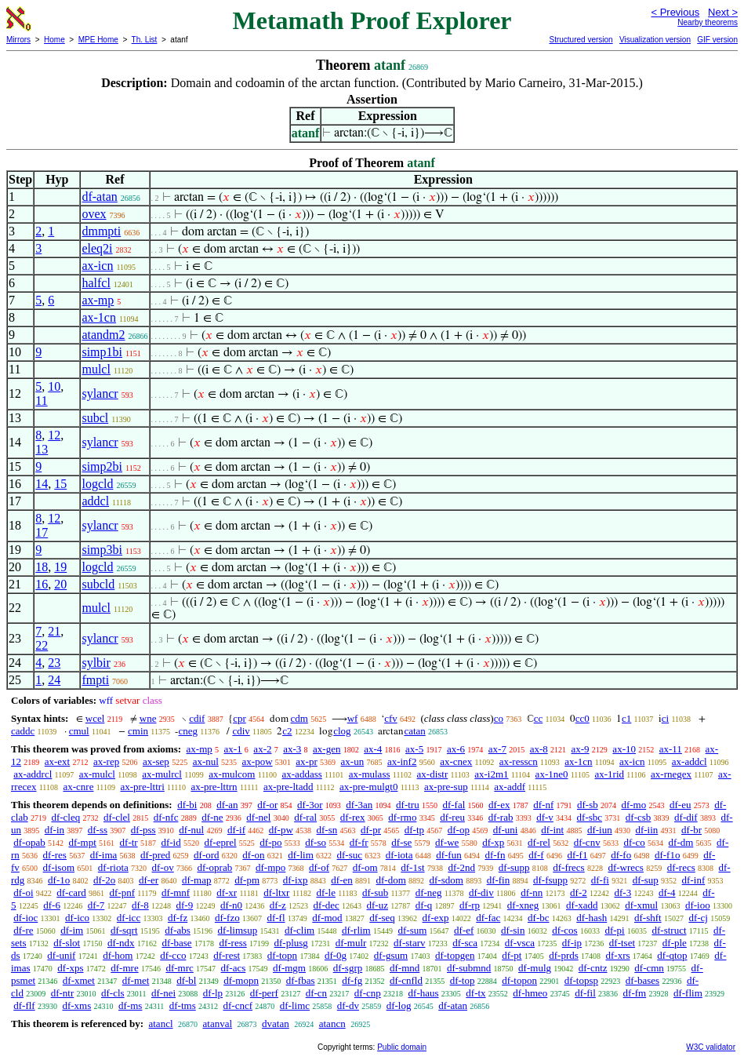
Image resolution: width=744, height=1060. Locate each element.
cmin (138, 731)
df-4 (667, 892)
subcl (95, 417)
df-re (23, 930)
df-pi (614, 930)
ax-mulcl (97, 774)
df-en (341, 880)
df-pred (155, 855)
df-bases (642, 980)
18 (41, 567)
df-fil (585, 993)
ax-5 (414, 749)
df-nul (191, 830)
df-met (136, 980)
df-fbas (300, 980)
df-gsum (391, 955)
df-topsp (581, 980)
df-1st (412, 867)
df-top (462, 980)
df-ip (572, 943)
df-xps (70, 968)
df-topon (519, 980)
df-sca (464, 943)
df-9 (185, 905)
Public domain (401, 1047)
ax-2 (262, 749)
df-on (253, 855)
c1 (626, 718)
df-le (326, 892)
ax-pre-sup (446, 786)
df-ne (212, 817)
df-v (544, 817)
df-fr (359, 842)
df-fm (635, 993)
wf (352, 718)
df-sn (327, 830)
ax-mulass (369, 774)
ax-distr (432, 774)
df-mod (327, 917)
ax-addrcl (32, 774)
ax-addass (302, 774)
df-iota (399, 855)
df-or (267, 804)
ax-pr (306, 761)
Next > (723, 12)
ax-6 (456, 749)
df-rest (226, 955)
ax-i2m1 (491, 774)
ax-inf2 (402, 761)
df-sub (375, 892)
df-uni (505, 830)
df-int (552, 830)
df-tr (129, 842)
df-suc (350, 855)
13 (41, 449)
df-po (270, 842)
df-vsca (520, 943)
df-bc (538, 917)
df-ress (232, 943)
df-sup (646, 880)
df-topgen (455, 955)
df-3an (359, 804)
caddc (22, 731)
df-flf (23, 1005)
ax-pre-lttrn (214, 786)
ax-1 (233, 749)
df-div (481, 892)
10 (54, 386)
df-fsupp (550, 880)
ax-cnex (456, 761)
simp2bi (102, 466)
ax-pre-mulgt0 (368, 786)
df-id (170, 842)
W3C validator (710, 1047)
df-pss (143, 830)
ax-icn (97, 265)
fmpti (95, 680)
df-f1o (667, 855)
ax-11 (670, 749)
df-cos (565, 930)
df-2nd (461, 867)
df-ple (674, 943)
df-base (176, 943)
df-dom (391, 880)
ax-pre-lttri (142, 786)
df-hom (117, 955)
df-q (424, 905)
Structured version (580, 39)
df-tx (475, 993)
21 (54, 631)
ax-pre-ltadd (288, 786)
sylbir (96, 662)
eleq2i (97, 248)
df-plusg (291, 943)
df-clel (116, 817)
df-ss (97, 830)
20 (60, 584)
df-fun (449, 855)
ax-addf (509, 786)
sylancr (100, 393)
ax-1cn (99, 317)
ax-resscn (518, 761)
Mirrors (18, 39)
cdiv (240, 731)
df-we (447, 842)
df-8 (140, 905)
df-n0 (231, 905)
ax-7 (497, 749)
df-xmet (79, 980)
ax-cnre (78, 786)
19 (60, 567)
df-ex (499, 804)
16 (41, 584)
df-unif (61, 955)
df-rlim (356, 930)
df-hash (591, 917)
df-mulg (534, 968)
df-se (401, 842)
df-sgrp (348, 968)
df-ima (104, 855)
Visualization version (655, 39)
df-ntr (62, 993)
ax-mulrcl (162, 774)
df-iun (599, 830)
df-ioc (25, 917)
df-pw (281, 830)
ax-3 (292, 749)
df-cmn (649, 968)
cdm (299, 718)
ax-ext (57, 761)
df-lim (301, 855)
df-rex (352, 817)
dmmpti (101, 231)
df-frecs (568, 867)
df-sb (587, 804)
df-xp (493, 842)
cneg (188, 731)
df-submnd (469, 968)
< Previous (675, 12)
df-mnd (404, 968)
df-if (236, 830)
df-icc (128, 917)
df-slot (66, 943)
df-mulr (351, 943)
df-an (227, 804)
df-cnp (367, 993)
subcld (98, 584)
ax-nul (206, 761)
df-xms (76, 1005)
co (498, 718)
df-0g (336, 955)
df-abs (178, 930)
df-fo (621, 855)
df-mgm (289, 968)
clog (341, 731)
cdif (197, 718)
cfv (390, 718)
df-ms (130, 1005)
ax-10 (624, 749)
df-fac (488, 917)
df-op (459, 830)
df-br (691, 830)
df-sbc (590, 817)
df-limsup (238, 930)
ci (665, 718)
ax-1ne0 (551, 774)
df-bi (187, 804)
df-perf (264, 993)
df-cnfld (406, 980)
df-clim (299, 930)
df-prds (564, 955)
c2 (287, 731)
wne (148, 718)
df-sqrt (124, 930)
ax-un (353, 761)
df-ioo (697, 905)
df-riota (113, 867)
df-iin (646, 830)
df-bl (186, 980)
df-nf (543, 804)
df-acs (233, 968)
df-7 (96, 905)
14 (41, 483)
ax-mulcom (232, 774)
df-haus (423, 993)
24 (54, 680)
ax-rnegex (671, 774)
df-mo (633, 804)
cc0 (582, 718)
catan (414, 731)
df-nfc (166, 817)
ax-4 (373, 749)
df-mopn (241, 980)
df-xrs (618, 955)
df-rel (539, 842)
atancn (332, 1023)
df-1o (59, 880)
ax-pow (257, 761)
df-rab (501, 817)
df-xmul (641, 905)
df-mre (124, 968)
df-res (55, 855)
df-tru (407, 804)
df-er (148, 880)
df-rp (469, 905)
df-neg (429, 892)
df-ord (207, 855)
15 (60, 483)
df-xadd (581, 905)
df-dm (681, 842)
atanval (218, 1023)
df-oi (23, 892)
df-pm (246, 880)
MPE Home (98, 39)
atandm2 (103, 334)
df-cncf (237, 1005)
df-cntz (593, 968)
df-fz (177, 917)
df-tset (622, 943)
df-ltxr (276, 892)
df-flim (687, 993)
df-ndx (121, 943)
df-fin (498, 880)
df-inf (694, 880)
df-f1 (577, 855)
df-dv (348, 1005)
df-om (365, 867)
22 (41, 645)
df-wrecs (625, 867)
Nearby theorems (707, 22)
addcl (95, 501)
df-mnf (176, 892)
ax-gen (326, 749)
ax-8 (539, 749)
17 (41, 532)
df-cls (113, 993)
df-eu (680, 804)
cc (538, 718)
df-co (633, 842)
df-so (315, 842)
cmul (79, 731)
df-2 (578, 892)
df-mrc (179, 968)
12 (54, 435)
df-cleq (65, 817)
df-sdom (446, 880)
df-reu (452, 817)
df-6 (51, 905)
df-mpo (270, 867)
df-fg (352, 980)
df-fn (495, 855)
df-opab (29, 842)
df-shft (648, 917)
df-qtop (672, 955)
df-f (536, 855)
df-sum (411, 930)
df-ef (464, 930)
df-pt (511, 955)
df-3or (310, 804)
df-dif (686, 817)
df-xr (226, 892)
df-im (71, 930)
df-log (399, 1005)
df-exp (436, 917)
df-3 (622, 892)
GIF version (717, 39)
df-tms (182, 1005)
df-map (197, 880)
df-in (54, 830)
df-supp (514, 867)
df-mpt (82, 842)
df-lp (213, 993)
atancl (160, 1023)
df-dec (326, 905)
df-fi (600, 880)
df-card (71, 892)
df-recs (681, 867)
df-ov (163, 867)
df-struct (668, 930)
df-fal (453, 804)
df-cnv (587, 842)
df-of (319, 867)
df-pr (371, 830)
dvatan (275, 1023)
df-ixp (295, 880)
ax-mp (98, 300)
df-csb (638, 817)
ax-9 (581, 749)
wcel (95, 718)
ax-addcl (689, 761)
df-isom (58, 867)
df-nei (163, 993)
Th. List (145, 39)
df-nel (258, 817)
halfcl (96, 283)
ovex (94, 213)
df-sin (512, 930)
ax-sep (156, 761)
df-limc (295, 1005)
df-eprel (220, 842)
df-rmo (402, 817)
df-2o (104, 880)
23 (54, 662)
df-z (278, 905)
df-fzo (227, 917)
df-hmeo (530, 993)
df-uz (377, 905)
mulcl (96, 369)
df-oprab (214, 867)
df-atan (99, 196)
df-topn (282, 955)
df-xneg (523, 905)
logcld (97, 483)
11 (41, 400)
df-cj (698, 917)
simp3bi (102, 549)
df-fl (276, 917)
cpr (239, 718)
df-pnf (123, 892)
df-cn (316, 993)
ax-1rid (610, 774)
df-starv (409, 943)
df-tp (414, 830)
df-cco (173, 955)
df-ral (305, 817)
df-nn (532, 892)
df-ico (77, 917)
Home (54, 39)
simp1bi (102, 352)
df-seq (382, 917)
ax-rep (106, 761)
